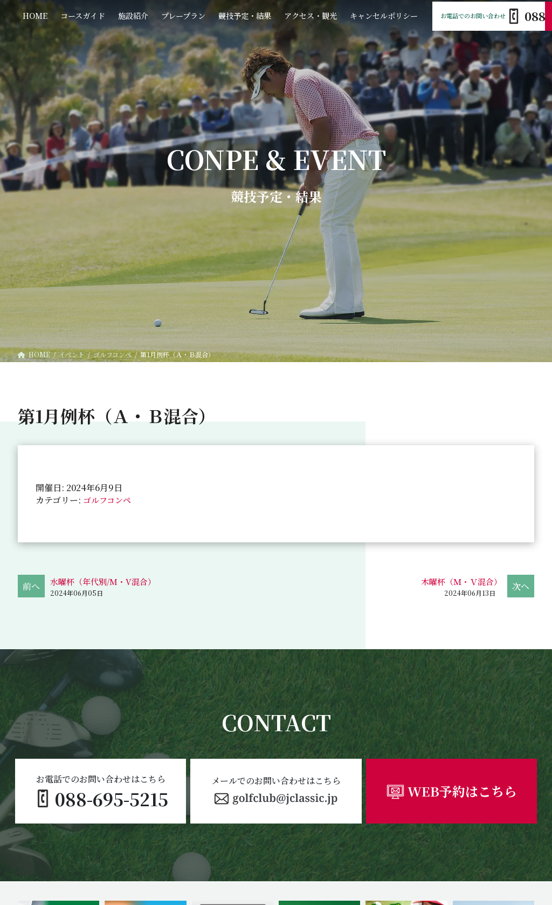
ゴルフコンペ (108, 500)
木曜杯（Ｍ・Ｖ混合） (459, 581)
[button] (275, 791)
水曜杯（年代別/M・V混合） (106, 581)
